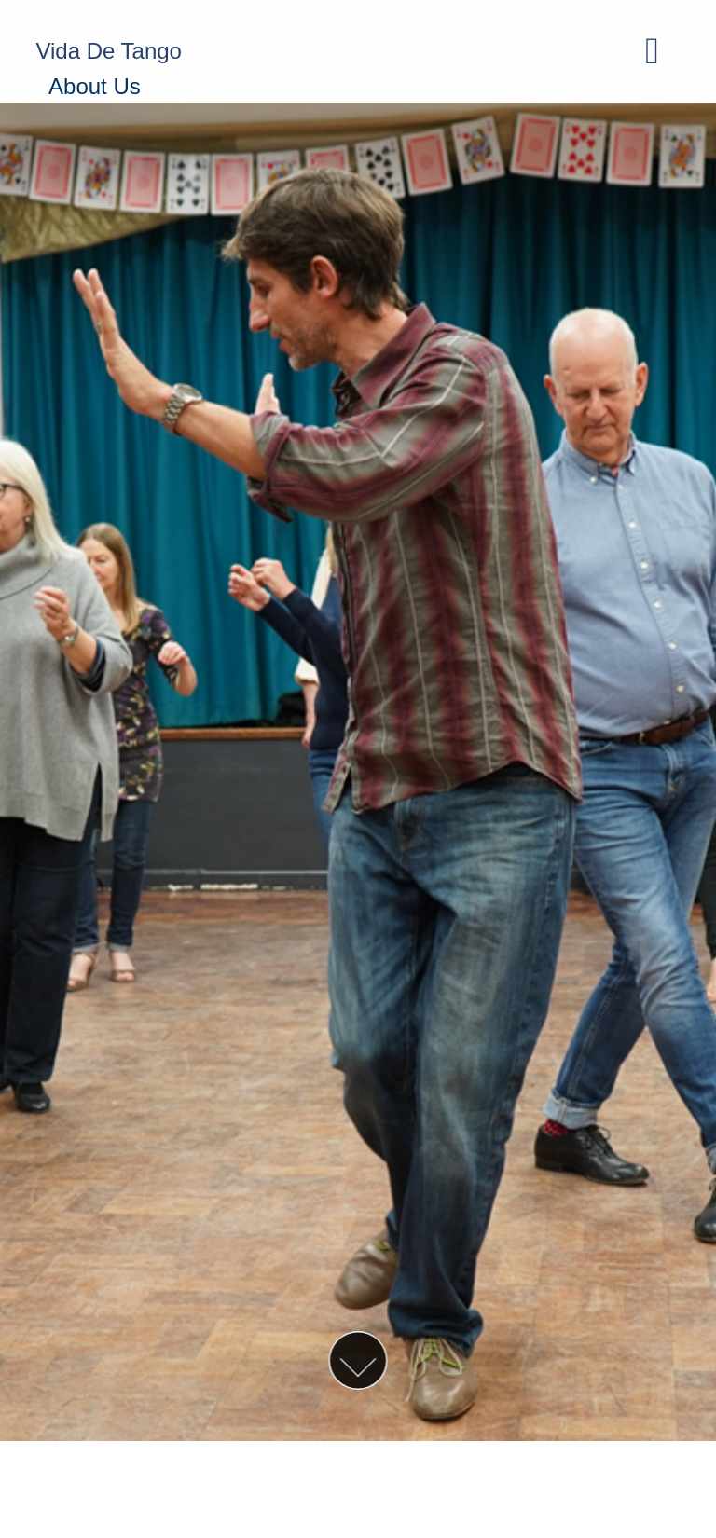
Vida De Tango (108, 50)
